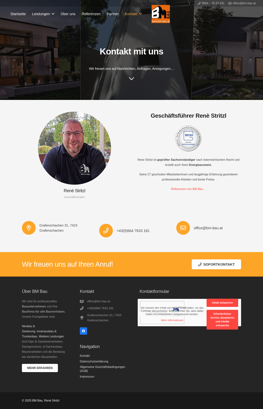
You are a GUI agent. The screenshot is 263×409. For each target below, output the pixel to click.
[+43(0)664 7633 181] (108, 230)
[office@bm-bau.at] (185, 228)
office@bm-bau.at (208, 228)
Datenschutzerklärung (94, 361)
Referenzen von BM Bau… (188, 189)
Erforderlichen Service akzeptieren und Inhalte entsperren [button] (222, 319)
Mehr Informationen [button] (172, 320)
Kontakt (85, 355)
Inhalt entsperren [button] (222, 302)
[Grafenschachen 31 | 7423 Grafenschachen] (83, 317)
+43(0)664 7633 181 (133, 231)
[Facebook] (83, 331)
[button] (52, 14)
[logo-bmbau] (161, 14)
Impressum (87, 376)
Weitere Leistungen (51, 336)
